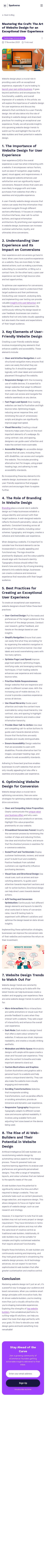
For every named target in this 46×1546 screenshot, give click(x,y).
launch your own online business (17, 89)
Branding (6, 508)
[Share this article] (42, 38)
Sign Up (23, 1383)
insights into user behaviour (23, 303)
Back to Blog (8, 15)
